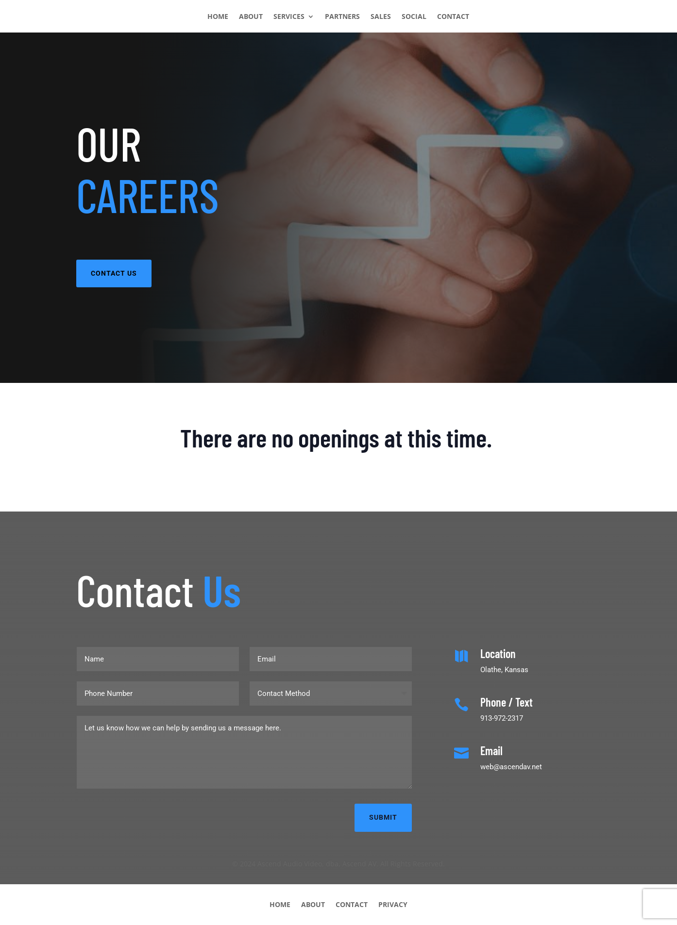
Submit (383, 817)
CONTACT (453, 17)
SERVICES (289, 17)
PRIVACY (392, 904)
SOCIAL (414, 17)
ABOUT (251, 17)
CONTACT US (114, 273)
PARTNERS (342, 17)
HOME (217, 17)
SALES (381, 17)
